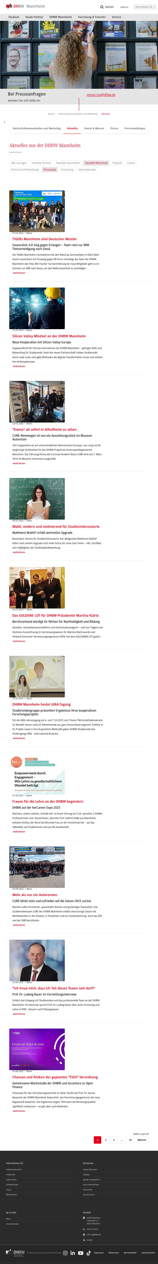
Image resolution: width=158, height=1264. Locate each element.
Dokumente (87, 1190)
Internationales (87, 169)
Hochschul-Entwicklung (25, 169)
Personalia (50, 169)
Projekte (117, 163)
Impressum (99, 1253)
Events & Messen (84, 128)
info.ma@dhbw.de (94, 1234)
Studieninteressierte (14, 1169)
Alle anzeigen (19, 163)
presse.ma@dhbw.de (101, 95)
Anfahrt (90, 1240)
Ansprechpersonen (90, 1169)
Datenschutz (113, 1253)
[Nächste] (142, 1140)
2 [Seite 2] (105, 1140)
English (124, 7)
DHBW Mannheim (60, 17)
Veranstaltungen (12, 1224)
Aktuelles (62, 128)
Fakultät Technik (41, 163)
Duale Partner (34, 17)
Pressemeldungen (125, 128)
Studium (13, 17)
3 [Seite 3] (113, 1140)
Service (116, 17)
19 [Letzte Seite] (130, 1140)
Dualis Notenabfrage (91, 1185)
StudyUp (86, 1175)
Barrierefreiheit (130, 1253)
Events (131, 163)
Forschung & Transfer (92, 17)
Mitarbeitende (11, 1195)
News (8, 1219)
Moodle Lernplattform (91, 1180)
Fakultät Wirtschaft (96, 163)
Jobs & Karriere (89, 1195)
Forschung (67, 169)
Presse (104, 128)
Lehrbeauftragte (12, 1185)
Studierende (11, 1175)
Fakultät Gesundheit (68, 163)
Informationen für (145, 7)
